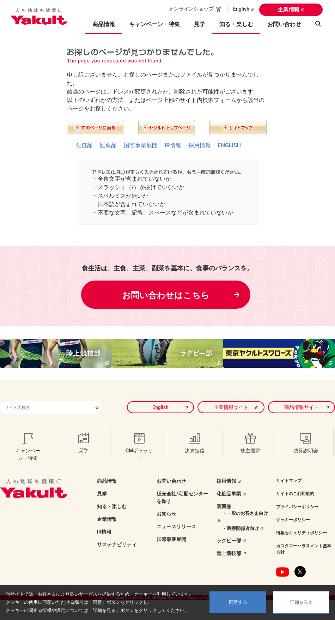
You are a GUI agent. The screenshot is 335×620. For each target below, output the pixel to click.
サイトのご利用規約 (295, 493)
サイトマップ (289, 480)
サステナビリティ (116, 544)
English (241, 9)
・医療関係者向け (240, 527)
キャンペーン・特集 (154, 24)
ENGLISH (229, 145)
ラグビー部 (229, 540)
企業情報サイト (231, 407)
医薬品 (108, 145)
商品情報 (107, 480)
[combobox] (46, 407)
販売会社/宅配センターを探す (182, 497)
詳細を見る (301, 602)
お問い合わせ (284, 24)
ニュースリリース (176, 526)
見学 (199, 24)
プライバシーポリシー (297, 506)
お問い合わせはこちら (165, 295)
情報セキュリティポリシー (301, 532)
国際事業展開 (141, 145)
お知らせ (166, 513)
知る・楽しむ (112, 506)
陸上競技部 (229, 553)
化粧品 (84, 145)
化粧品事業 (229, 493)
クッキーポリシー (293, 519)
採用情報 (199, 145)
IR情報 (173, 145)
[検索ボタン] (97, 407)
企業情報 (289, 9)
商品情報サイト (301, 407)
